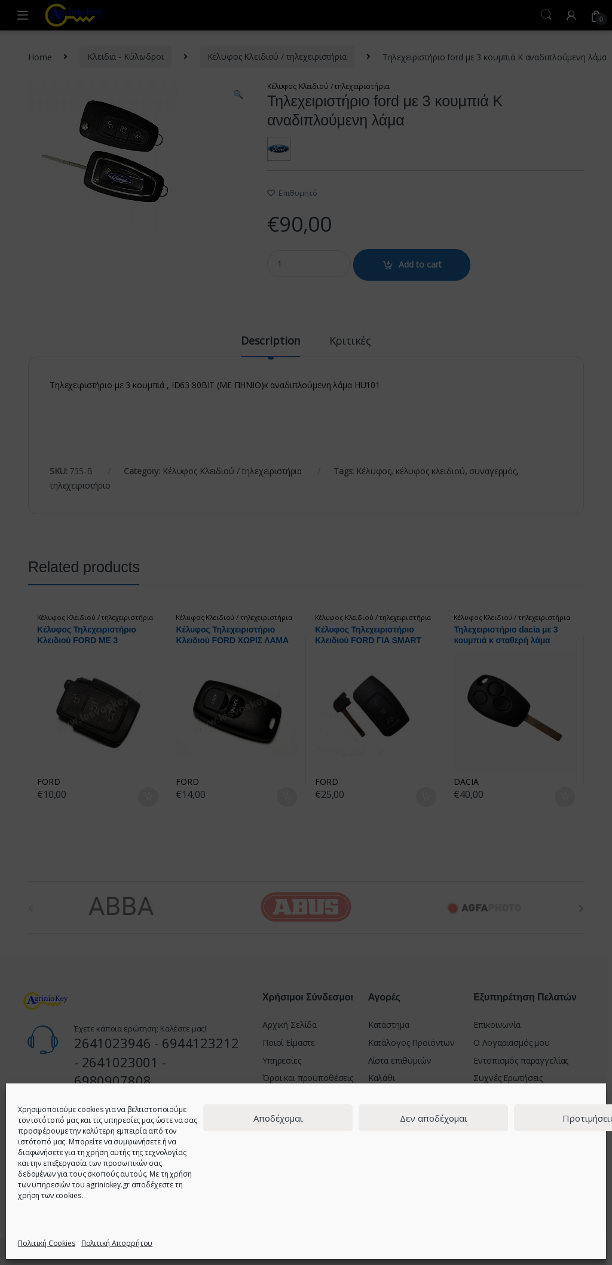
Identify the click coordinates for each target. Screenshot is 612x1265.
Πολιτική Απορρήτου (116, 1243)
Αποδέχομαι (278, 1118)
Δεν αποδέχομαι (433, 1118)
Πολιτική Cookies (46, 1243)
